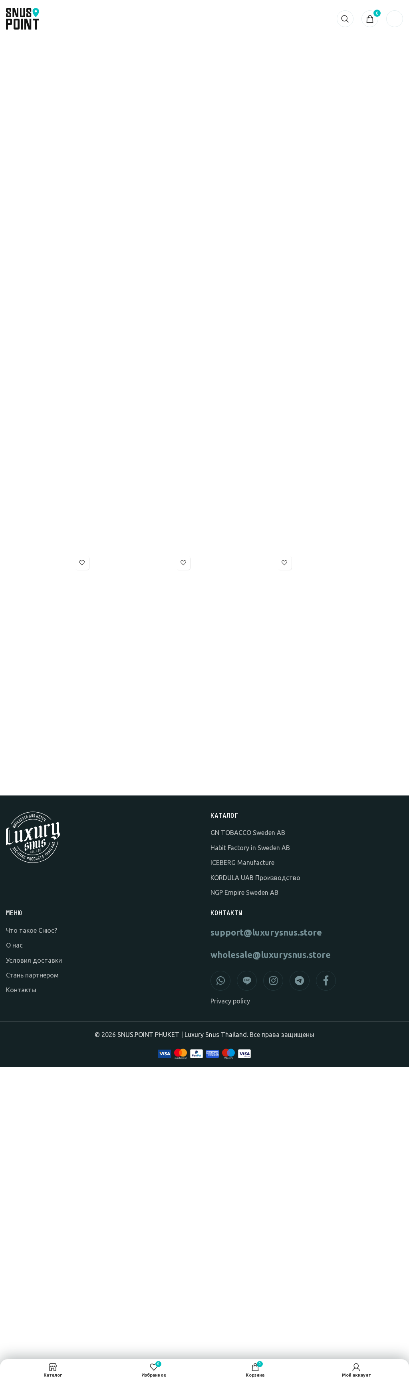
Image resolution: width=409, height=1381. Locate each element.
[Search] (345, 19)
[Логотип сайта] (22, 18)
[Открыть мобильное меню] (394, 19)
